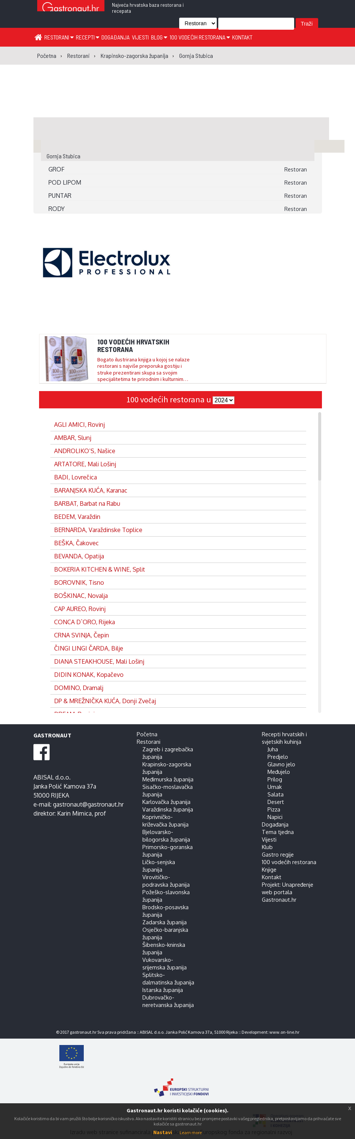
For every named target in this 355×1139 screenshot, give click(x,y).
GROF (56, 169)
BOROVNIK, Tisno (79, 582)
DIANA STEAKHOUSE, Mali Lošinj (99, 661)
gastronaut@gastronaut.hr (88, 804)
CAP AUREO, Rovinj (80, 609)
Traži (307, 24)
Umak (274, 786)
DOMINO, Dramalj (78, 688)
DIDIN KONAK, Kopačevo (89, 674)
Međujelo (278, 771)
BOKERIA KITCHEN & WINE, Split (99, 569)
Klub (267, 846)
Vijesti (140, 37)
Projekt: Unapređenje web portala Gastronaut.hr (287, 892)
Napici (274, 816)
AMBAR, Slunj (72, 437)
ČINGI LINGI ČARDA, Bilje (88, 648)
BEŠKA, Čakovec (76, 543)
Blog (159, 37)
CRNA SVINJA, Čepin (81, 635)
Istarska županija (162, 989)
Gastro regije (278, 854)
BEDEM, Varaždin (77, 516)
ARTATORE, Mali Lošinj (85, 464)
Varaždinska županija (167, 809)
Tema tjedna (278, 831)
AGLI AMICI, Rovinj (79, 424)
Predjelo (277, 756)
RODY (56, 208)
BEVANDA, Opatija (79, 556)
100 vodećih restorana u (169, 399)
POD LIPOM (64, 182)
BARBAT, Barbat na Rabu (87, 503)
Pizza (273, 809)
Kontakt (242, 37)
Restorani (59, 37)
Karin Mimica (74, 813)
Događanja (115, 37)
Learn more (191, 1132)
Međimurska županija (167, 779)
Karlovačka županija (166, 801)
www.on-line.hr (284, 1032)
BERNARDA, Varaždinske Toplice (98, 530)
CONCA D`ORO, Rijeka (84, 622)
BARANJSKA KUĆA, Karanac (90, 490)
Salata (275, 794)
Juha (272, 749)
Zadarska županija (164, 922)
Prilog (274, 779)
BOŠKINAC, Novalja (81, 595)
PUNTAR (59, 195)
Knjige (269, 869)
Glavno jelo (281, 764)
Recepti (87, 37)
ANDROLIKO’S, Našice (84, 451)
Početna (147, 734)
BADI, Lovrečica (75, 477)
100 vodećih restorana (199, 37)
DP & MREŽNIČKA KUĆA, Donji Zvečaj (105, 701)
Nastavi (162, 1132)
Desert (275, 801)
